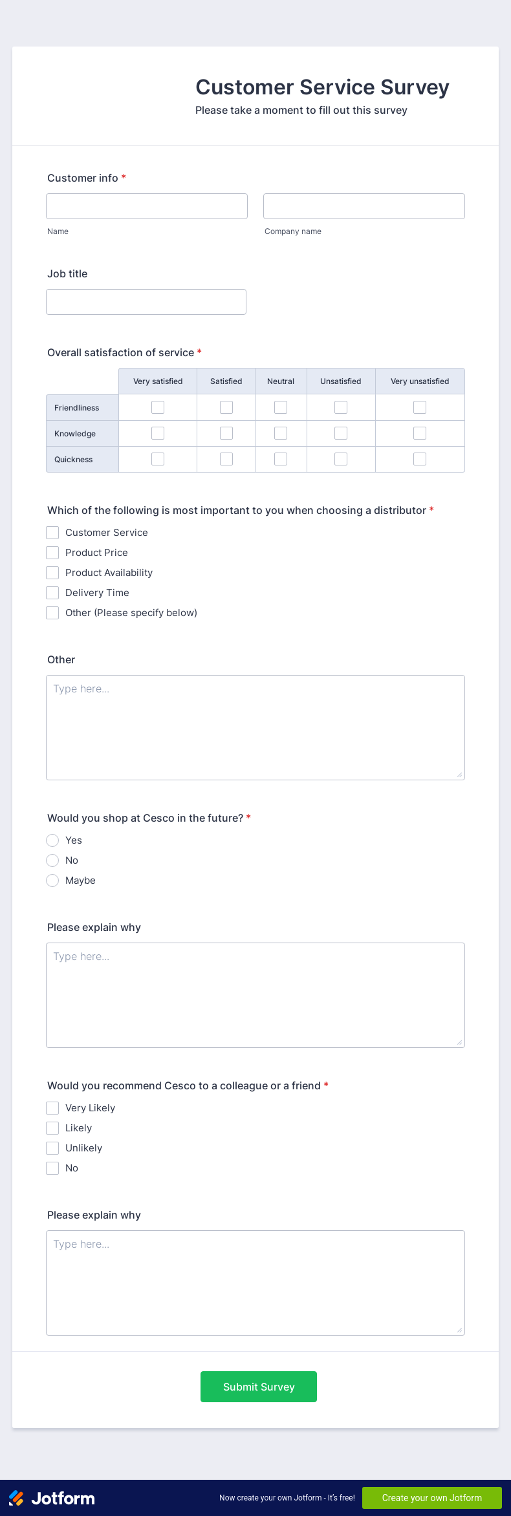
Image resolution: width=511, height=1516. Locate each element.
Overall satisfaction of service (124, 352)
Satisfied (226, 381)
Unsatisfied (341, 381)
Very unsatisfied (420, 381)
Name (58, 231)
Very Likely (90, 1108)
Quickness (73, 459)
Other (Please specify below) (131, 612)
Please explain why (94, 927)
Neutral (280, 381)
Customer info (86, 177)
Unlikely (83, 1148)
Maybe (80, 880)
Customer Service (106, 532)
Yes (73, 840)
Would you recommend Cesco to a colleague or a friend (188, 1085)
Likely (78, 1128)
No (71, 860)
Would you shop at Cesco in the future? (149, 817)
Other (61, 659)
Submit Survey (259, 1386)
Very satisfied (158, 381)
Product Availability (109, 572)
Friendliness (76, 407)
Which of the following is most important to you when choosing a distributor (240, 510)
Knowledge (75, 433)
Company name (293, 231)
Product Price (96, 552)
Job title (67, 273)
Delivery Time (97, 592)
